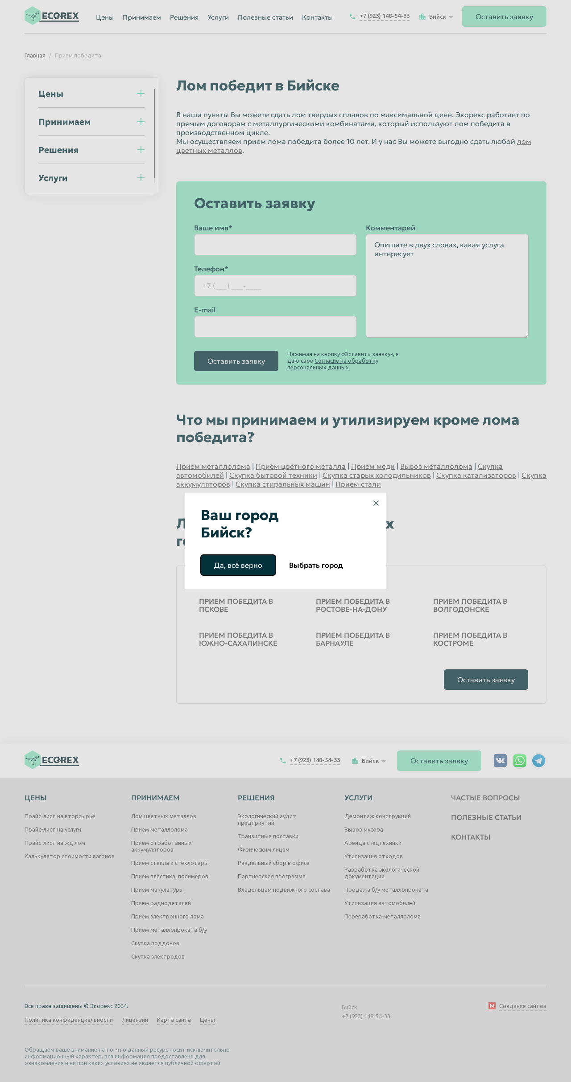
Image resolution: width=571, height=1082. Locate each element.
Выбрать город (316, 565)
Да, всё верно (238, 565)
